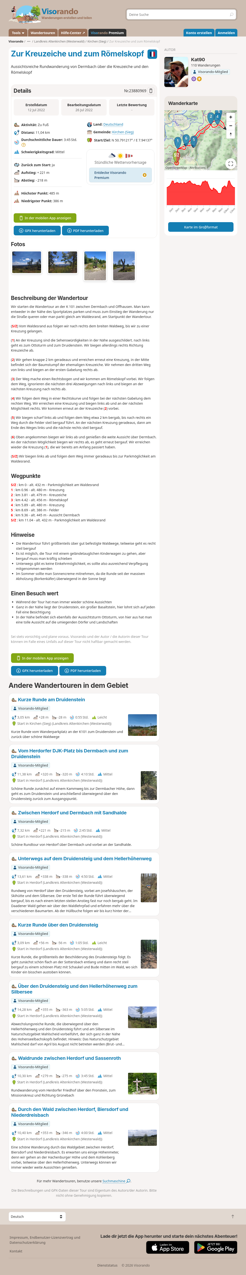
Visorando (16, 41)
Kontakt (16, 1251)
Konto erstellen (199, 33)
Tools (18, 33)
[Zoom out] (230, 125)
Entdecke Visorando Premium (120, 175)
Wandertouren (43, 33)
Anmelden (226, 33)
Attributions (198, 168)
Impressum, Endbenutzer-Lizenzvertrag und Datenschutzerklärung (45, 1240)
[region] (200, 140)
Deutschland (113, 124)
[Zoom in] (230, 117)
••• (29, 41)
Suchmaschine (116, 1181)
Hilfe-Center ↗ (73, 33)
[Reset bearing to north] (230, 134)
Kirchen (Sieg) (123, 132)
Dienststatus (107, 1265)
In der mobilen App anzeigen (45, 217)
